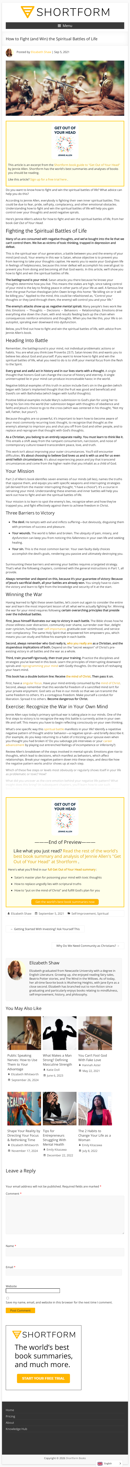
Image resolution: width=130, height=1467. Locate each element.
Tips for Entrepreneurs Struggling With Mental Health (54, 1138)
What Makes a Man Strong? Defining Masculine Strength (57, 1060)
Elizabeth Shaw (41, 52)
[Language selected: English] (109, 1463)
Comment (14, 1194)
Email (10, 1267)
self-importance (55, 629)
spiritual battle (54, 729)
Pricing (10, 1416)
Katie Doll (53, 1070)
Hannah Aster (91, 1065)
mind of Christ (110, 683)
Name (11, 1246)
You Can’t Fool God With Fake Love (92, 1057)
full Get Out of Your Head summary (72, 869)
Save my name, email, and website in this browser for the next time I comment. (59, 1302)
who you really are (79, 643)
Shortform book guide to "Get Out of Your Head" (87, 165)
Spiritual (103, 914)
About (10, 1423)
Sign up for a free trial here (48, 179)
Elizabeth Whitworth (25, 1074)
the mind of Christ (78, 676)
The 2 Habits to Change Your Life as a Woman (94, 1135)
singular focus (32, 683)
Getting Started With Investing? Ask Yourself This (45, 929)
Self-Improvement (83, 914)
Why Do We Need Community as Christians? (88, 946)
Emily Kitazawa (57, 1150)
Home (10, 1410)
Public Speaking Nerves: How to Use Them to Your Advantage (22, 1062)
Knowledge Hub (16, 1429)
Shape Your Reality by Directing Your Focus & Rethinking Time (23, 1135)
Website (11, 1286)
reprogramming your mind (39, 666)
